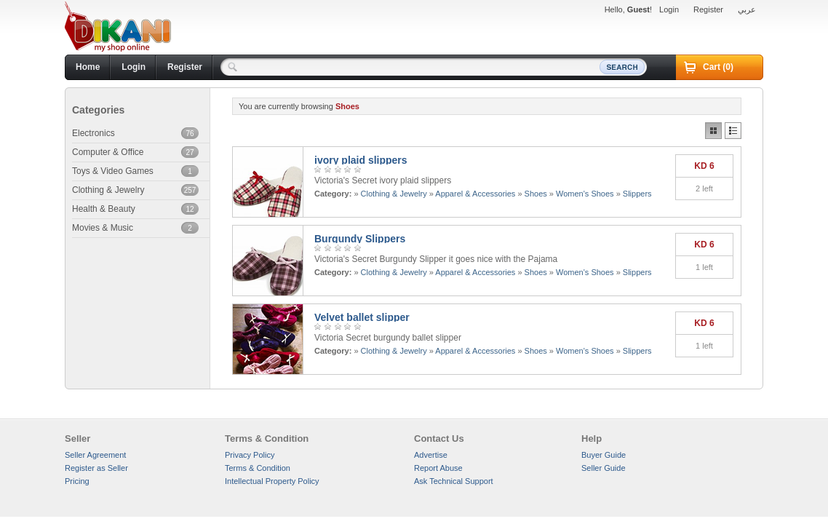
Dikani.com (118, 26)
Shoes (536, 193)
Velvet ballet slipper (362, 317)
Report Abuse (438, 468)
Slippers (637, 193)
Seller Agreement (95, 454)
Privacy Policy (249, 454)
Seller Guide (603, 468)
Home (88, 67)
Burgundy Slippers (359, 239)
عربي (747, 9)
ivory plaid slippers (360, 160)
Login (669, 9)
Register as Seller (96, 468)
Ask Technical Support (453, 481)
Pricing (77, 481)
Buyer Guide (603, 454)
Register (708, 9)
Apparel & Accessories (475, 193)
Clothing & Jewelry (394, 193)
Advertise (430, 454)
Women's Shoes (585, 193)
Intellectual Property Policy (272, 481)
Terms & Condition (257, 468)
